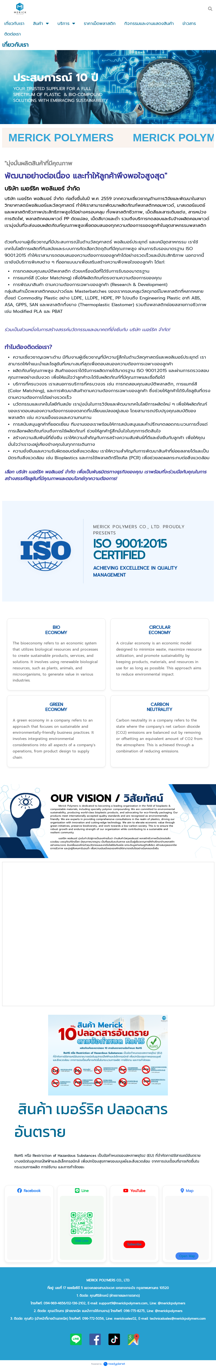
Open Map (187, 1258)
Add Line (81, 1243)
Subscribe (134, 1246)
